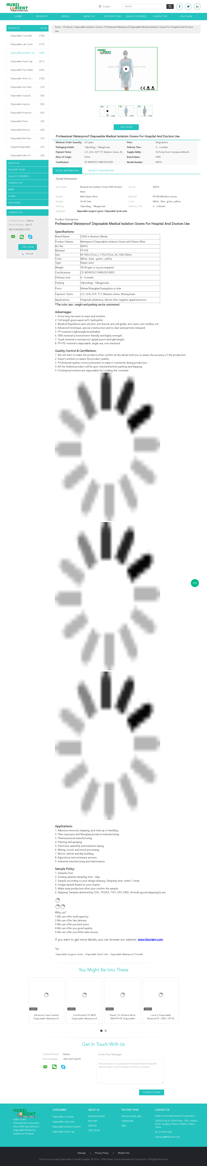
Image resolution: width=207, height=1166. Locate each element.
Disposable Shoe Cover (27, 78)
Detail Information (67, 171)
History (92, 1121)
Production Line (131, 1116)
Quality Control (136, 16)
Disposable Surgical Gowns (27, 95)
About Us (89, 16)
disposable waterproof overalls (126, 954)
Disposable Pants (27, 121)
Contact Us (160, 16)
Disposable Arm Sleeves (27, 87)
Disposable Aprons (27, 104)
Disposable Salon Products (27, 155)
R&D (124, 1126)
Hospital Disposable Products (27, 147)
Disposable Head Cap (27, 61)
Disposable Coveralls (27, 35)
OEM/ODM (127, 1121)
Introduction (96, 1116)
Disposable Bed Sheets (27, 138)
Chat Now (186, 16)
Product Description (101, 171)
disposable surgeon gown (69, 954)
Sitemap (81, 1153)
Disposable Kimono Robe (27, 130)
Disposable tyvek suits (96, 954)
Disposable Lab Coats (27, 44)
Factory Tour (112, 16)
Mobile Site (124, 1153)
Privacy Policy (102, 1153)
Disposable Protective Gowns (27, 112)
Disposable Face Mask (27, 70)
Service (92, 1126)
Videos (65, 16)
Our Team (94, 1130)
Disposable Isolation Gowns (27, 53)
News (11, 189)
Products (42, 16)
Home (18, 16)
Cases (11, 196)
